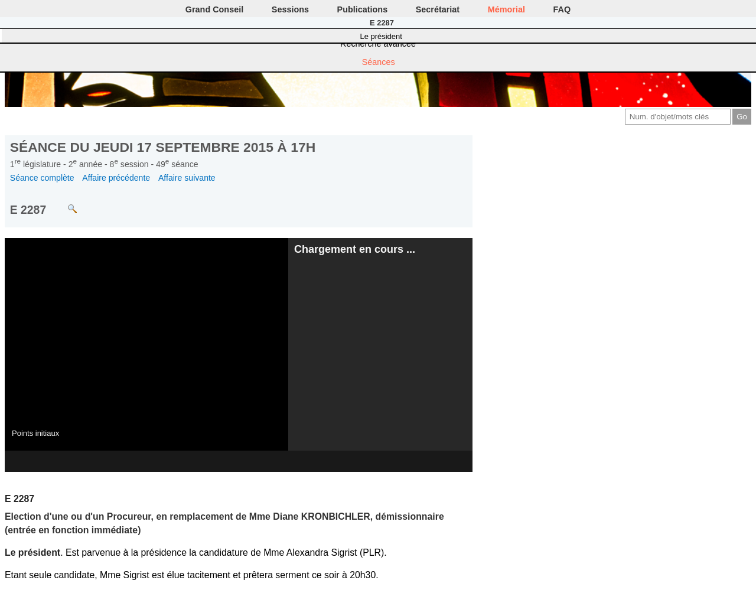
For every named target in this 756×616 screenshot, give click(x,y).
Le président (381, 36)
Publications (362, 9)
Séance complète (42, 177)
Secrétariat (438, 9)
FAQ (562, 9)
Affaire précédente (116, 177)
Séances (378, 62)
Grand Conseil (214, 9)
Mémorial (506, 9)
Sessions (290, 9)
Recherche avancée (378, 43)
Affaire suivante (187, 177)
